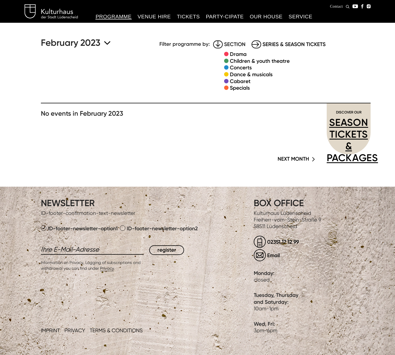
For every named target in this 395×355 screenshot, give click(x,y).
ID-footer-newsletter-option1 (80, 228)
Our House (266, 16)
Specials (240, 88)
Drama (238, 54)
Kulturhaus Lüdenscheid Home (51, 11)
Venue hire (154, 16)
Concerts (241, 67)
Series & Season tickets (294, 44)
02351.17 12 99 (283, 242)
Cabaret (240, 81)
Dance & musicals (251, 74)
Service (300, 16)
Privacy (107, 268)
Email (273, 255)
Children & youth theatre (260, 61)
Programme (113, 16)
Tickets (188, 16)
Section (235, 44)
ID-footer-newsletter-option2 (159, 228)
